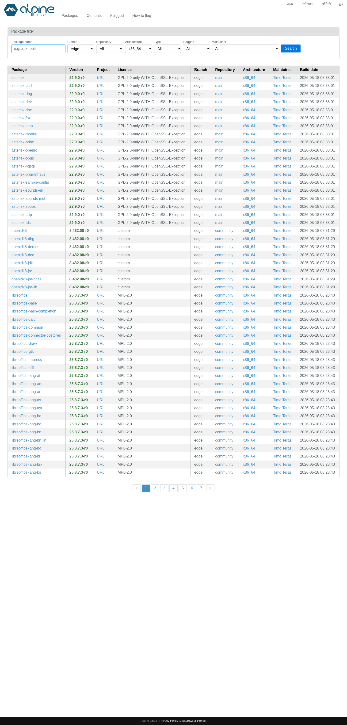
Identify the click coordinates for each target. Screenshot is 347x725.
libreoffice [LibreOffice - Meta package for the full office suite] (19, 295)
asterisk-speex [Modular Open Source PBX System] (23, 206)
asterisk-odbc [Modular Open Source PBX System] (22, 142)
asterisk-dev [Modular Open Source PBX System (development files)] (21, 102)
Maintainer (219, 42)
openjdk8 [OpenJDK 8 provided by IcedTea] (19, 231)
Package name (21, 42)
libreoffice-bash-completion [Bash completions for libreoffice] (33, 311)
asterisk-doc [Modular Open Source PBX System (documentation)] (21, 110)
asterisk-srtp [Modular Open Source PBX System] (21, 215)
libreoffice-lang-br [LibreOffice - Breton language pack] (25, 456)
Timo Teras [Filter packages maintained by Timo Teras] (282, 78)
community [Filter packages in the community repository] (224, 231)
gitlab (326, 4)
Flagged (117, 16)
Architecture (133, 42)
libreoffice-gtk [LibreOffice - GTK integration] (22, 351)
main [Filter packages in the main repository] (219, 78)
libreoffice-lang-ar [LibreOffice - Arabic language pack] (25, 392)
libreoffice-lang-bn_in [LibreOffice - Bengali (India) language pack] (28, 440)
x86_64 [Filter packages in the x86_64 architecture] (249, 78)
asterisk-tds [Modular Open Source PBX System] (21, 223)
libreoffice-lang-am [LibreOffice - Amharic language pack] (26, 384)
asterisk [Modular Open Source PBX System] (17, 78)
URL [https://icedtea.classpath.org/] (100, 231)
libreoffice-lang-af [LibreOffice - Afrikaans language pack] (25, 376)
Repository (103, 42)
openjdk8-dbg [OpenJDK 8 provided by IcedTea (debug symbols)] (22, 239)
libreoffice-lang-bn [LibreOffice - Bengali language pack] (26, 432)
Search (291, 48)
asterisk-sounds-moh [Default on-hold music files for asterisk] (28, 199)
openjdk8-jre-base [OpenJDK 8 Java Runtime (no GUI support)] (26, 279)
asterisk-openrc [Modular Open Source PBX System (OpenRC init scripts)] (24, 150)
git (341, 4)
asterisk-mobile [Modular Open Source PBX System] (24, 134)
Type (157, 42)
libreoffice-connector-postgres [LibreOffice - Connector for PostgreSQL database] (36, 335)
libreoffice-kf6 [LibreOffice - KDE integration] (22, 368)
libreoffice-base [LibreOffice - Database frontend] (24, 303)
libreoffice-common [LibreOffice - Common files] (27, 327)
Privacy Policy (168, 720)
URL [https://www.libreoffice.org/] (100, 295)
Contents (94, 16)
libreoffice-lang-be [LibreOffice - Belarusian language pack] (26, 416)
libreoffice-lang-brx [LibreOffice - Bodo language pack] (26, 464)
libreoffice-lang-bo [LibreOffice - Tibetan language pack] (26, 448)
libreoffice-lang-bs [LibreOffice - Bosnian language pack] (26, 472)
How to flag (141, 16)
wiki (290, 4)
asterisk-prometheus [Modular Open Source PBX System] (28, 174)
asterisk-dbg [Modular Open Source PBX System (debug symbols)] (21, 94)
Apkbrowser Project (193, 720)
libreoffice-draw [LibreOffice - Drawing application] (24, 344)
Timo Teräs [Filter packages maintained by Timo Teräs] (282, 295)
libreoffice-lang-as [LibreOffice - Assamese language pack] (26, 400)
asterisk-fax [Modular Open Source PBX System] (21, 118)
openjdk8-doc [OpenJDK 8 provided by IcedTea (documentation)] (22, 255)
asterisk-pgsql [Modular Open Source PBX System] (23, 166)
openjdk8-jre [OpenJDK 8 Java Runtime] (21, 271)
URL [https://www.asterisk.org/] (100, 78)
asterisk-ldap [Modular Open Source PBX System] (22, 126)
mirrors (307, 4)
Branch (72, 42)
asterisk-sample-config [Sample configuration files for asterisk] (30, 182)
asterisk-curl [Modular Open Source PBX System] (21, 86)
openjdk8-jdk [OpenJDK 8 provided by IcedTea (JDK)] (22, 263)
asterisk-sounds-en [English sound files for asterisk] (27, 190)
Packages (70, 16)
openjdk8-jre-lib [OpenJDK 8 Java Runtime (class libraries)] (24, 287)
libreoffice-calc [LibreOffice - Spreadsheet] (23, 319)
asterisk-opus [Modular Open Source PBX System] (22, 158)
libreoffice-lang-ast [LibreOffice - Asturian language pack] (26, 408)
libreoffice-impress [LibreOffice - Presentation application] (26, 360)
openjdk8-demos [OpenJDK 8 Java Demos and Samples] (25, 247)
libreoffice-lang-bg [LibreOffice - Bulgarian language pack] (26, 424)
